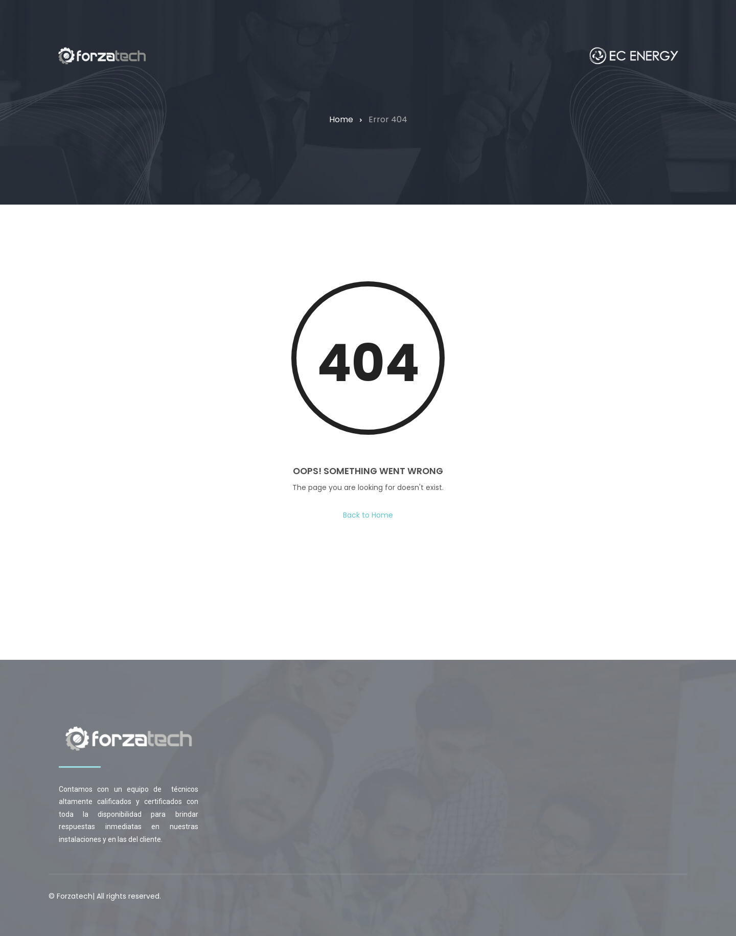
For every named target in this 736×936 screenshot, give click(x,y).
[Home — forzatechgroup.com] (102, 55)
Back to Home (368, 515)
